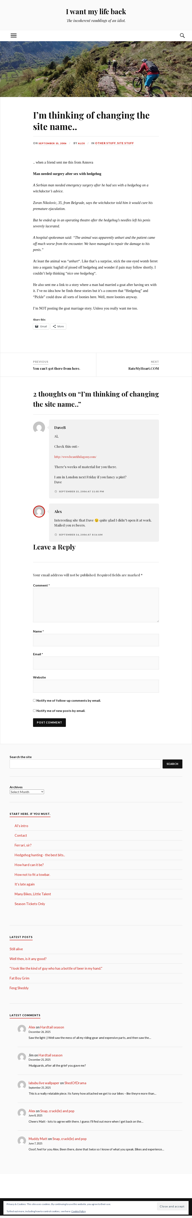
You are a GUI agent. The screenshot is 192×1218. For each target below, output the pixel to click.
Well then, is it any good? (28, 961)
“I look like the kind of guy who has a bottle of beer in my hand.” (56, 970)
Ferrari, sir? (23, 847)
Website (39, 679)
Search (172, 766)
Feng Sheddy (19, 990)
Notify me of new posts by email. (60, 712)
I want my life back (96, 11)
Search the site (21, 759)
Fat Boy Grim (19, 980)
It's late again (25, 886)
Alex (83, 143)
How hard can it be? (29, 867)
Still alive (16, 951)
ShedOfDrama (75, 1085)
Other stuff (107, 143)
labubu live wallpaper (44, 1085)
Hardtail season (52, 1029)
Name (38, 632)
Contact (21, 837)
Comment (41, 585)
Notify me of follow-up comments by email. (68, 702)
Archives (16, 789)
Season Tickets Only (30, 906)
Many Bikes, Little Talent (33, 896)
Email (38, 656)
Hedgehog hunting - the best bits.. (40, 857)
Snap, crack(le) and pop (57, 1113)
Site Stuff (127, 143)
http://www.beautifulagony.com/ (79, 456)
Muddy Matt (38, 1141)
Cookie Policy (78, 1211)
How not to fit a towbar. (32, 876)
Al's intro (21, 828)
